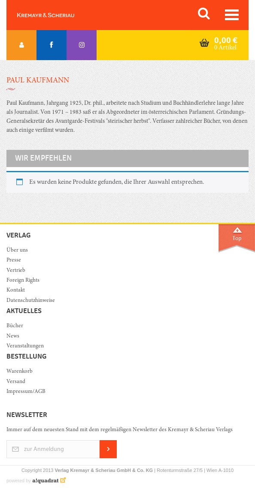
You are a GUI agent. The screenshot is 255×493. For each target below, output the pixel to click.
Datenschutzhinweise (30, 301)
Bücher (14, 326)
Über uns (17, 250)
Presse (13, 260)
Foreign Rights (22, 280)
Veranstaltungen (25, 346)
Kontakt (15, 290)
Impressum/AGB (26, 392)
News (12, 336)
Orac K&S (56, 15)
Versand (15, 382)
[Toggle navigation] (232, 14)
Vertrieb (15, 271)
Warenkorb (19, 371)
